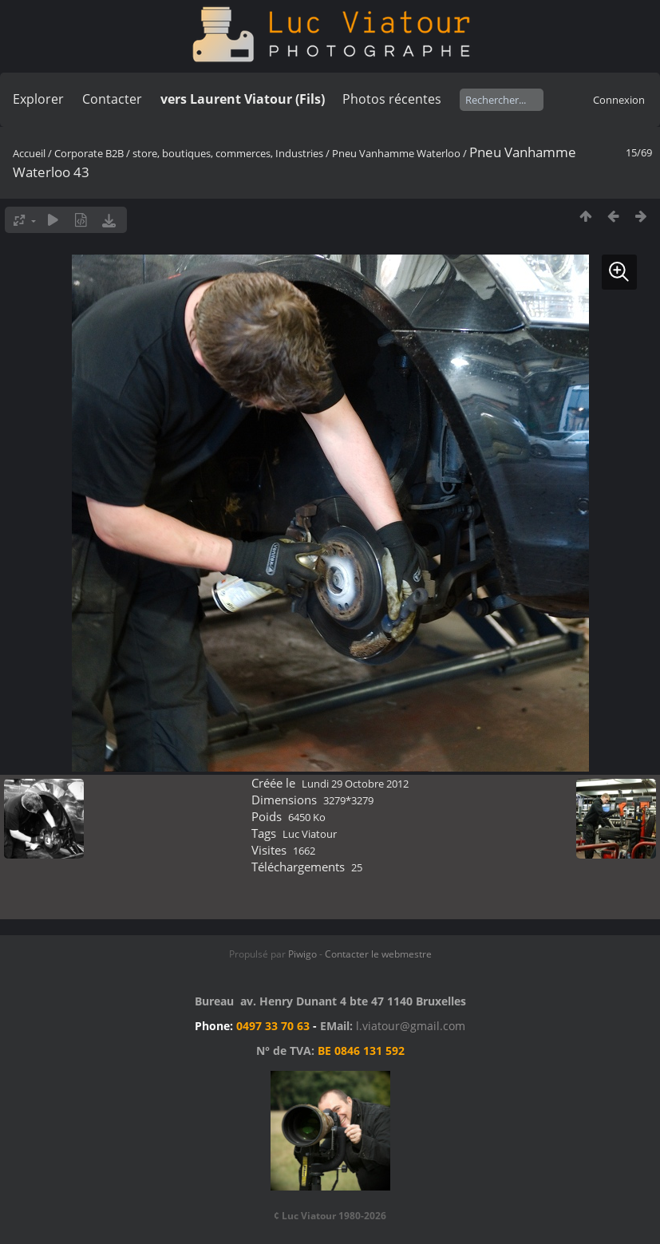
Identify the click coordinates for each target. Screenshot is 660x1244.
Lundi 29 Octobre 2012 (355, 783)
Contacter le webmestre (378, 954)
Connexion (619, 100)
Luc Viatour (310, 834)
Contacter (112, 99)
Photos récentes (391, 99)
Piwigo (302, 954)
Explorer (38, 99)
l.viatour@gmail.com (410, 1025)
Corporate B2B (89, 153)
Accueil (29, 153)
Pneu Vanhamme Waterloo (396, 153)
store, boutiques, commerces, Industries (227, 153)
